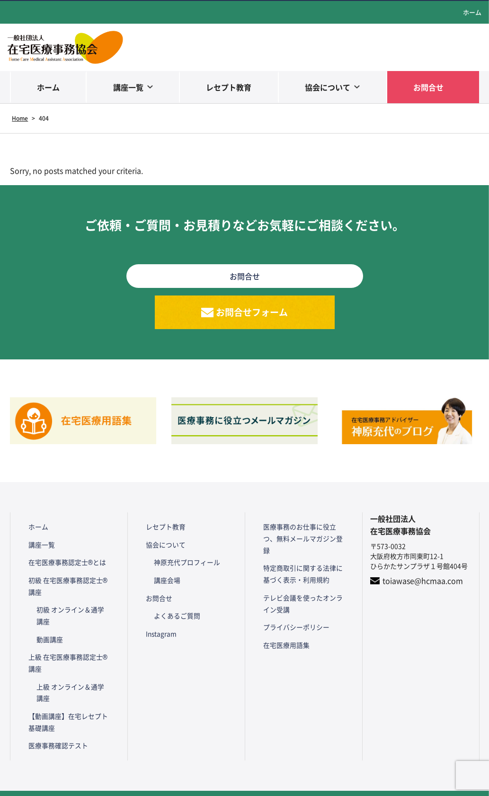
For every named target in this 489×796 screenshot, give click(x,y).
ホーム (472, 12)
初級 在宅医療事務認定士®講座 (69, 580)
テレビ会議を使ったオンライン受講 (303, 588)
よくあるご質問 (176, 605)
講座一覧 (128, 87)
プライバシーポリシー (293, 610)
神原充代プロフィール (186, 558)
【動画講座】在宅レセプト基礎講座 (69, 706)
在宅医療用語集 (283, 625)
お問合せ (428, 87)
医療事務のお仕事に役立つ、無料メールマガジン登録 (303, 533)
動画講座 (49, 629)
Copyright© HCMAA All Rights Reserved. (244, 783)
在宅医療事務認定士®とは (65, 558)
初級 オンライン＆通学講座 (73, 607)
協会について (327, 87)
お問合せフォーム (252, 313)
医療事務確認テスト (55, 728)
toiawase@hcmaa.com (422, 582)
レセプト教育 (228, 87)
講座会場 (166, 574)
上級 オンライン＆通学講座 (73, 678)
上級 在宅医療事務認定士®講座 (69, 651)
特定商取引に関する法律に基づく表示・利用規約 (303, 561)
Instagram (159, 621)
